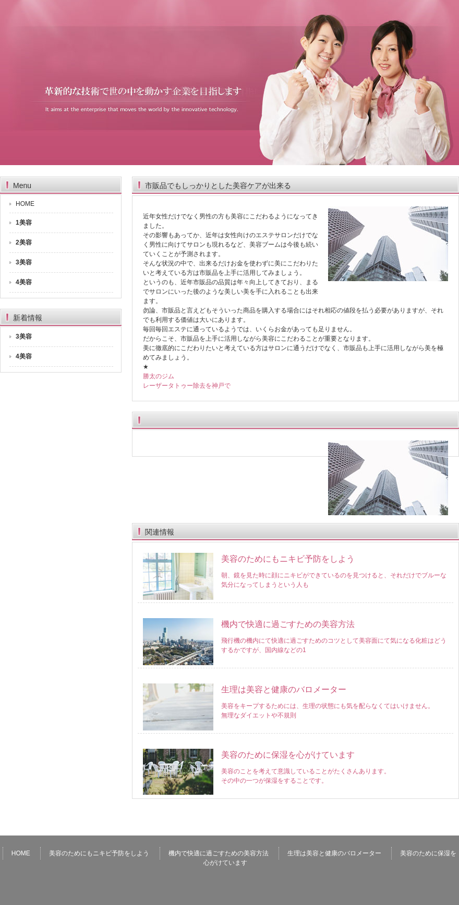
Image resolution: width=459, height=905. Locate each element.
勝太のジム (158, 376)
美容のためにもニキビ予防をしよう (288, 558)
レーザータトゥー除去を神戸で (187, 385)
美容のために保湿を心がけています (288, 754)
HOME (25, 203)
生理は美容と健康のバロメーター (283, 689)
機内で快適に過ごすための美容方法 (288, 624)
